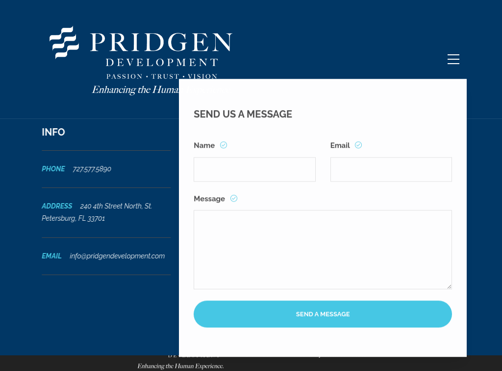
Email (340, 151)
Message (210, 205)
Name (205, 151)
